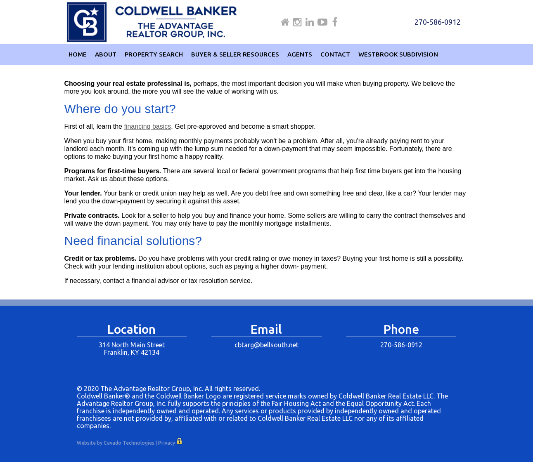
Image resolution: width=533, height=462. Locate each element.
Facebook (335, 22)
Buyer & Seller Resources (235, 54)
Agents (299, 54)
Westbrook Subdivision (398, 54)
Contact (335, 54)
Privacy (166, 443)
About (105, 54)
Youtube (322, 22)
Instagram (297, 22)
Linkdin (310, 22)
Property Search (154, 54)
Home (285, 22)
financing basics (147, 126)
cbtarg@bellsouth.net (266, 345)
